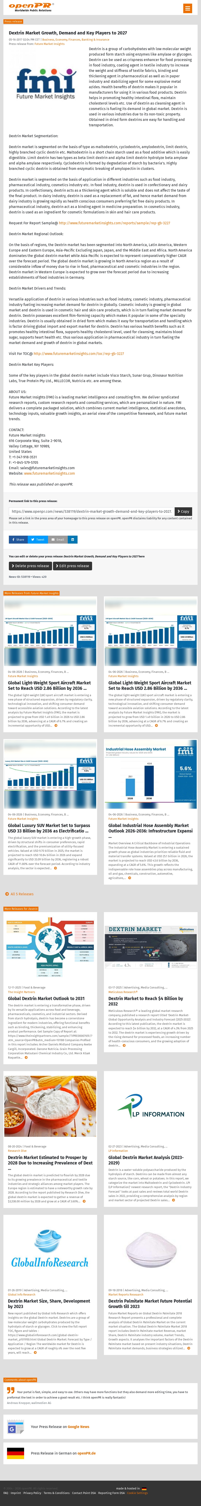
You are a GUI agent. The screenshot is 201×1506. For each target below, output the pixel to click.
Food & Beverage (34, 987)
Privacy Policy (32, 1493)
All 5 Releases (18, 894)
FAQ (5, 1493)
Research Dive (17, 1150)
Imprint (16, 1493)
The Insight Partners (21, 992)
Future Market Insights (50, 44)
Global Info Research (21, 1294)
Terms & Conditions (57, 1493)
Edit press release (72, 566)
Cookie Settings (137, 1493)
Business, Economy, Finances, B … (47, 672)
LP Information (118, 1150)
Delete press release (30, 566)
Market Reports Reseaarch (125, 1294)
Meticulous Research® (123, 992)
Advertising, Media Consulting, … (145, 987)
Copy (183, 511)
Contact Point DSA (84, 1493)
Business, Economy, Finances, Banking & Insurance (75, 39)
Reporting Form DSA (111, 1493)
